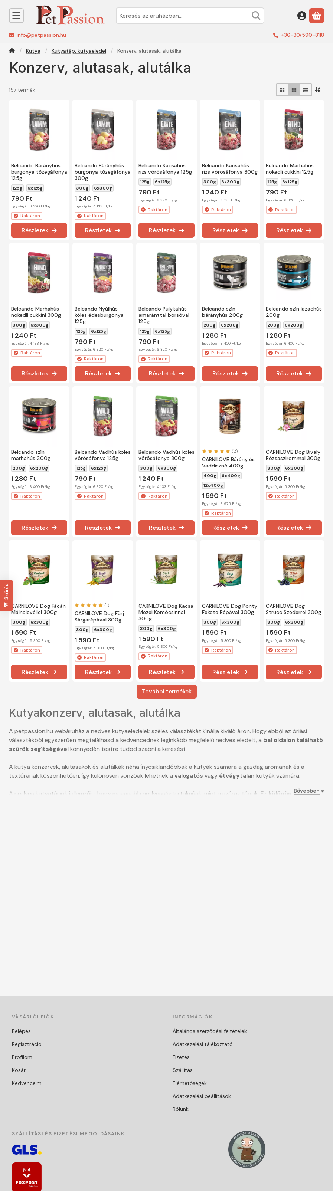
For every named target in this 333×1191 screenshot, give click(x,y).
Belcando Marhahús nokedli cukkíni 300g (36, 311)
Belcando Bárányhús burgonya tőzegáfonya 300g (103, 172)
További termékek (167, 691)
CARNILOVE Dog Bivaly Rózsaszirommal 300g (293, 455)
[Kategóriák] (16, 15)
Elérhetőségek (190, 1083)
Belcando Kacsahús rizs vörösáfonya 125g (165, 168)
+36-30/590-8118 (302, 35)
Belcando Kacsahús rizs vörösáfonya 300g (230, 169)
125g (17, 188)
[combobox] (190, 15)
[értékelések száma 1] (92, 605)
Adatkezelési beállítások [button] (202, 1096)
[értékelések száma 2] (220, 451)
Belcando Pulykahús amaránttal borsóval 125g (163, 315)
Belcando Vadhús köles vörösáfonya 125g (103, 455)
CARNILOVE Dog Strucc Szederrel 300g (293, 609)
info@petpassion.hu (41, 35)
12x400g (213, 485)
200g (209, 325)
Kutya (33, 51)
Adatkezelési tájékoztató (203, 1044)
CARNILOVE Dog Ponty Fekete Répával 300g (229, 609)
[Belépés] (301, 15)
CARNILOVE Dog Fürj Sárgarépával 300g (99, 616)
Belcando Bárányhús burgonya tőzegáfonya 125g (39, 171)
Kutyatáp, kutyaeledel (79, 51)
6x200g (230, 325)
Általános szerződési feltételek (210, 1031)
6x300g (103, 188)
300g (82, 188)
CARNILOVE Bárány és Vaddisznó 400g (228, 462)
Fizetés (181, 1057)
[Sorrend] (318, 90)
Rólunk (181, 1109)
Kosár (19, 1070)
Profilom (22, 1057)
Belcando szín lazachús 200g (294, 311)
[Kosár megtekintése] (316, 15)
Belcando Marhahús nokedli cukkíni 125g (290, 168)
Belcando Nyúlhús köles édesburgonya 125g (99, 315)
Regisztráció (27, 1044)
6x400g (231, 476)
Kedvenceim (27, 1083)
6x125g (35, 188)
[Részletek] (39, 230)
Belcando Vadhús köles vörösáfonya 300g (166, 455)
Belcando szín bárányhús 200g (222, 311)
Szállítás (183, 1070)
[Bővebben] (307, 791)
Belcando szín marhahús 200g (30, 455)
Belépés (21, 1031)
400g (209, 476)
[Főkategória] (12, 51)
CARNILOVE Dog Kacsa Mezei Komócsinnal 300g (165, 612)
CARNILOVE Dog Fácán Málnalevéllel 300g (38, 609)
